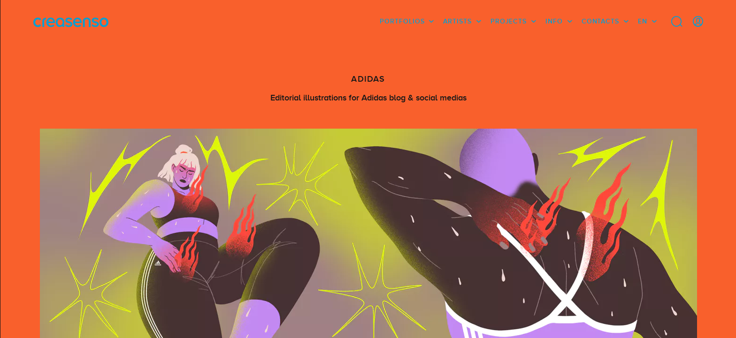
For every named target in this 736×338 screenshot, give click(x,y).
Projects (509, 21)
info (554, 21)
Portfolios (402, 21)
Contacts (600, 21)
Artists (457, 21)
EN (642, 21)
